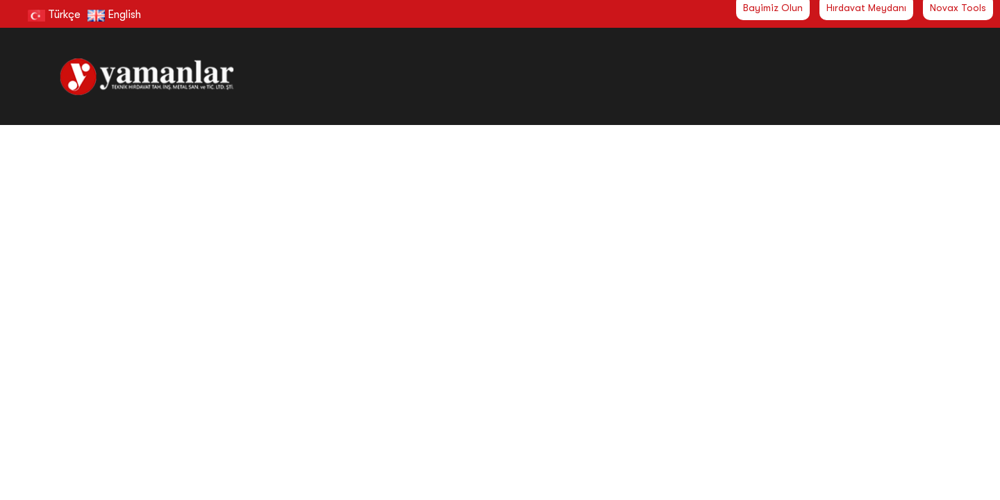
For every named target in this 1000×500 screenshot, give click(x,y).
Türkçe (54, 14)
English (114, 14)
